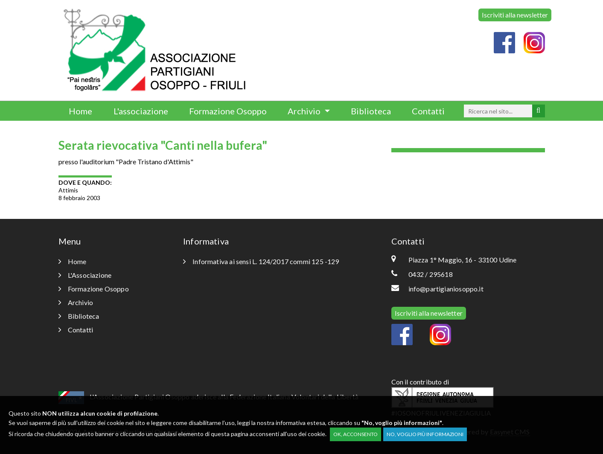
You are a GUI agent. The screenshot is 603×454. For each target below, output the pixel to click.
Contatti (428, 111)
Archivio (305, 111)
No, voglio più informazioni (425, 434)
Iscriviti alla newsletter (515, 15)
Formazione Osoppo (228, 111)
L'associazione (141, 111)
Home (80, 111)
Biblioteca (371, 111)
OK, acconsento (355, 434)
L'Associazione (85, 275)
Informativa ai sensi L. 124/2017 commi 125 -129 (261, 261)
